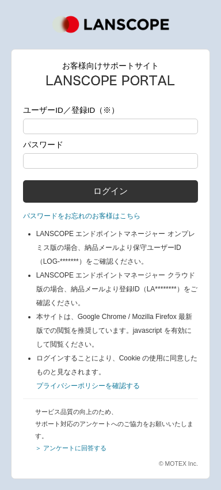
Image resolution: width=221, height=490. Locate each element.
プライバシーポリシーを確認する (88, 386)
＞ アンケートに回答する (70, 448)
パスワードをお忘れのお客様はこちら (81, 216)
